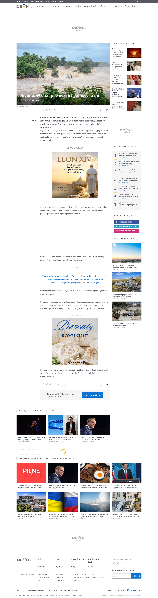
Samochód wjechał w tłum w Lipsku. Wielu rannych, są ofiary (30, 515)
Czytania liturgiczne (80, 574)
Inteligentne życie (94, 560)
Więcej (103, 6)
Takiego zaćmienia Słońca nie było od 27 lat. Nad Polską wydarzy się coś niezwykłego (118, 52)
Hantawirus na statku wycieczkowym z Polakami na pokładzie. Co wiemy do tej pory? (94, 516)
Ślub (39, 580)
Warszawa (118, 6)
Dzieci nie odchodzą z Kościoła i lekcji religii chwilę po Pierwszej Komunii (129, 196)
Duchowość (59, 574)
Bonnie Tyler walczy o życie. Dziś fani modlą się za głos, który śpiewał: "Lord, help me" (31, 439)
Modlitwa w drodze (37, 1)
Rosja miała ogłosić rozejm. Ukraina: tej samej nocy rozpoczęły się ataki (62, 515)
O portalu (19, 595)
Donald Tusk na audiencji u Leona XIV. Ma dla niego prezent (94, 438)
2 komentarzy (123, 174)
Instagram (140, 1)
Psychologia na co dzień (81, 577)
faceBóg (54, 1)
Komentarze (57, 6)
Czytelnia (59, 567)
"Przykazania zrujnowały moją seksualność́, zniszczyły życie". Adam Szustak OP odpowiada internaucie (129, 189)
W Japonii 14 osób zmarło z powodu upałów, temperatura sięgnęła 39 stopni (125, 267)
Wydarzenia (42, 6)
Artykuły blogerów (43, 577)
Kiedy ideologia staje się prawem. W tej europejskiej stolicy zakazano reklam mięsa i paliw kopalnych (94, 487)
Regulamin (26, 595)
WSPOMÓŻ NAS (134, 590)
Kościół (41, 567)
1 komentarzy (123, 157)
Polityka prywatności (36, 595)
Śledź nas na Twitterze (126, 226)
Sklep (61, 1)
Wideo (78, 6)
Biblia (18, 1)
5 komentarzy (123, 166)
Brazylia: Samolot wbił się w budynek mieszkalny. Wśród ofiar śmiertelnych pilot (126, 516)
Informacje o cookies (70, 595)
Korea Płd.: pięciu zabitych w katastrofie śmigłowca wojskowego (124, 297)
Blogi (47, 1)
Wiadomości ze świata (32, 101)
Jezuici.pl (20, 590)
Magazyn (25, 1)
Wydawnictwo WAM (36, 590)
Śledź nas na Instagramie (126, 231)
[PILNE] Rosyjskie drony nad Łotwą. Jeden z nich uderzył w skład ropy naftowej (128, 180)
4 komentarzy (123, 198)
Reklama (60, 595)
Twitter (137, 1)
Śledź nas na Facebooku (126, 222)
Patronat (80, 595)
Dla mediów (53, 595)
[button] (133, 6)
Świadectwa (59, 577)
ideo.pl (139, 595)
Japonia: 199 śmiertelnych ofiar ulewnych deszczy (126, 325)
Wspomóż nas (93, 395)
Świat (21, 101)
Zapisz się (136, 576)
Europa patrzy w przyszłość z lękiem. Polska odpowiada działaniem (61, 439)
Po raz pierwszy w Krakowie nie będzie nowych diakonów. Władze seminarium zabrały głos (118, 107)
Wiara (69, 6)
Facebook (134, 1)
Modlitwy (77, 580)
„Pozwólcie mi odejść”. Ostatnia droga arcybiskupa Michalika (128, 205)
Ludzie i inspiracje (97, 577)
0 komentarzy (123, 182)
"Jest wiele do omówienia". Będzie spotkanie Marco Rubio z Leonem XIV (125, 486)
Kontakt (46, 595)
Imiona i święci (60, 580)
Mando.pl (53, 590)
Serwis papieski (42, 574)
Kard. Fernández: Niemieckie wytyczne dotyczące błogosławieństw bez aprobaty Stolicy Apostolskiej (118, 95)
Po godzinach (90, 6)
